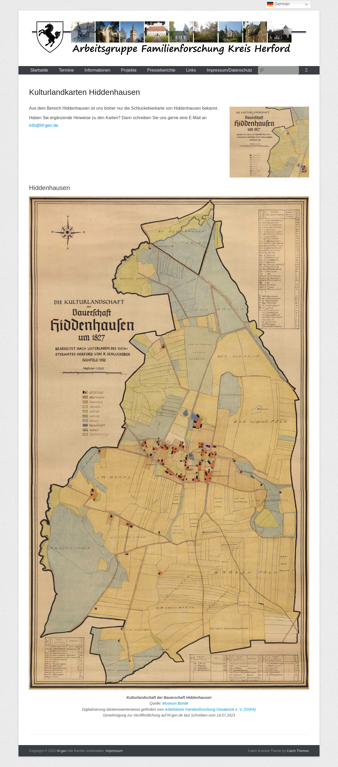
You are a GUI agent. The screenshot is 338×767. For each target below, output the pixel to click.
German (278, 4)
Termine (66, 70)
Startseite (39, 70)
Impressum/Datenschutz (229, 70)
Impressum (114, 751)
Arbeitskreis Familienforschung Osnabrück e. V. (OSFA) (210, 709)
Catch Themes (298, 751)
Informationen (97, 70)
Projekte (129, 70)
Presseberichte (161, 70)
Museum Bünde (175, 703)
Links (191, 70)
